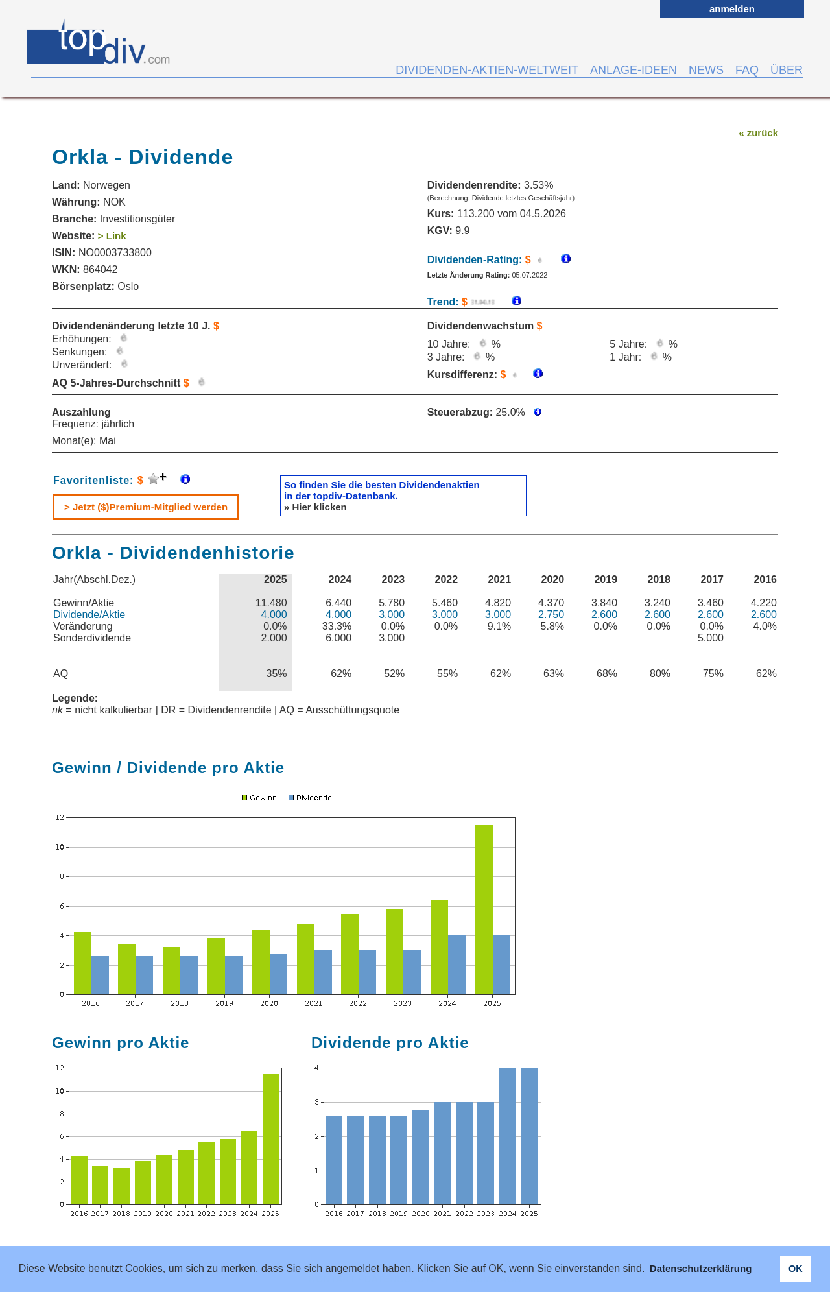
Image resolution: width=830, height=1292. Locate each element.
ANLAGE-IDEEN (633, 70)
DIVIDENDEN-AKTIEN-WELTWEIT (487, 70)
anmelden (732, 8)
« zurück (758, 132)
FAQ (747, 70)
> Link (112, 235)
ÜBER (786, 70)
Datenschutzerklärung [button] (701, 1268)
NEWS (706, 70)
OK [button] (795, 1268)
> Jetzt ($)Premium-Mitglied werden (146, 506)
